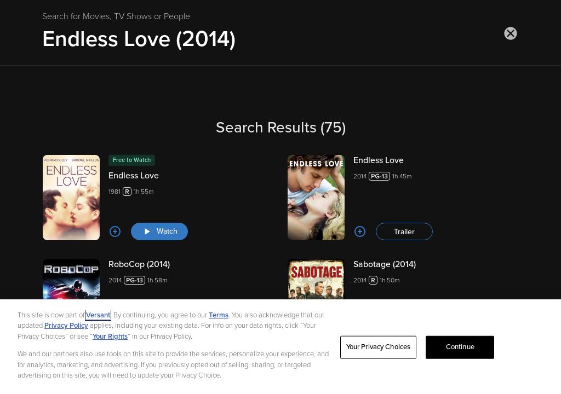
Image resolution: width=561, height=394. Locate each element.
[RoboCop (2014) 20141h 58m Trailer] (158, 301)
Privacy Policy (66, 335)
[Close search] (510, 33)
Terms (218, 324)
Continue (460, 356)
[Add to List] (115, 231)
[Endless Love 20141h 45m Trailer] (403, 197)
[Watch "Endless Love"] (159, 231)
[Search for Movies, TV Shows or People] (280, 39)
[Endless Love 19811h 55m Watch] (158, 197)
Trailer (404, 231)
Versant (98, 324)
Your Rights (110, 345)
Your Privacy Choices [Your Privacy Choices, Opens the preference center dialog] (378, 356)
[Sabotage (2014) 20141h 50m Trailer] (403, 301)
